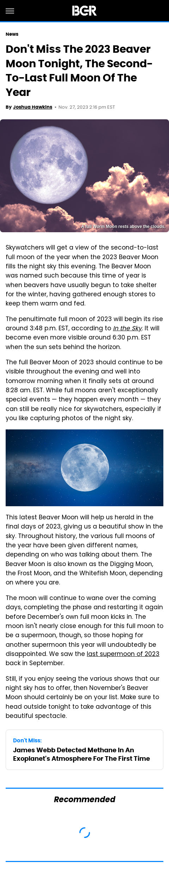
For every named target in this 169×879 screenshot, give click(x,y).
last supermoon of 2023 (123, 655)
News (12, 34)
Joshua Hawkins (32, 107)
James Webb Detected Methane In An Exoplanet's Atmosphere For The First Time (81, 754)
